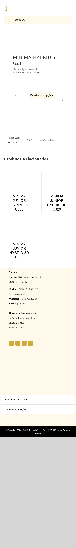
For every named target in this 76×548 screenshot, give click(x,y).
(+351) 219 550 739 (28, 289)
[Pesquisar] (7, 20)
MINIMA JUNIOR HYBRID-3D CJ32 (19, 250)
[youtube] (24, 343)
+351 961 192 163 (30, 298)
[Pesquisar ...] (38, 20)
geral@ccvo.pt (24, 303)
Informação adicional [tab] (13, 140)
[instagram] (17, 343)
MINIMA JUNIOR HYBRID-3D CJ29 (56, 202)
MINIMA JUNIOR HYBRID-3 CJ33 (19, 202)
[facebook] (11, 343)
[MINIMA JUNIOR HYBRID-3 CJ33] (19, 174)
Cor (15, 95)
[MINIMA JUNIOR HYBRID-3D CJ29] (57, 174)
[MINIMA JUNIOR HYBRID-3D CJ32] (19, 222)
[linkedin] (30, 343)
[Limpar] (62, 101)
